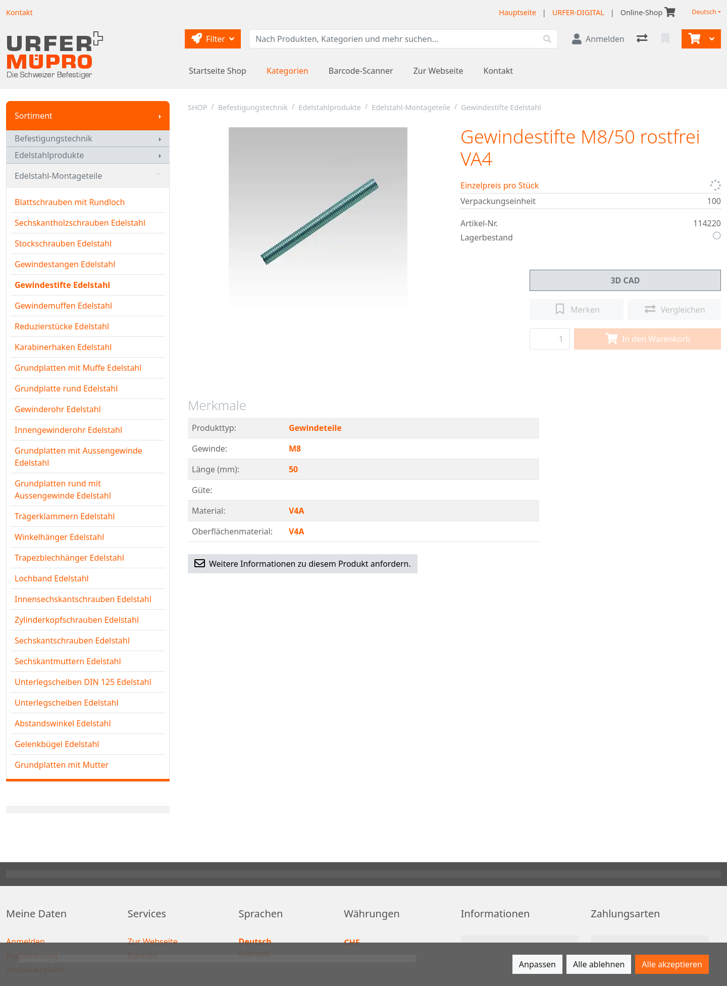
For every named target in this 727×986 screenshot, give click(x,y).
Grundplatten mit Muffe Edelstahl (78, 367)
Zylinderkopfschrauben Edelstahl (77, 619)
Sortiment (34, 115)
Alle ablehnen (599, 964)
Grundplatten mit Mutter (62, 764)
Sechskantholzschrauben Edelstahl (80, 222)
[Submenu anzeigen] (160, 116)
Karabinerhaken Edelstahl (63, 347)
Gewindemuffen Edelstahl (63, 305)
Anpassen (537, 964)
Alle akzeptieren (672, 964)
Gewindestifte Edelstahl (62, 284)
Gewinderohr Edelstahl (58, 409)
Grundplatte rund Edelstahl (66, 388)
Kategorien (287, 70)
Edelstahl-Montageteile (88, 176)
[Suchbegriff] (393, 38)
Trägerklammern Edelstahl (65, 516)
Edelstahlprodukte (49, 155)
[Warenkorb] (693, 38)
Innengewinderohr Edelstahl (68, 429)
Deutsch (704, 12)
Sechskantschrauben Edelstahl (72, 640)
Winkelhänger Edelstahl (59, 537)
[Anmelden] (598, 39)
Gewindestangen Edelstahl (65, 264)
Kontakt (498, 70)
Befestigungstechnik (53, 138)
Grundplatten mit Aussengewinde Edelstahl (78, 456)
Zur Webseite (438, 70)
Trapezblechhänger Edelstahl (69, 557)
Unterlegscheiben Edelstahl (67, 702)
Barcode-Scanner (361, 70)
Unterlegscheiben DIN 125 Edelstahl (83, 681)
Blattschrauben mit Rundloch (70, 202)
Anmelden (25, 941)
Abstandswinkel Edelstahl (63, 723)
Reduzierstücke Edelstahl (62, 326)
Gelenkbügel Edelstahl (57, 744)
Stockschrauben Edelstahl (63, 243)
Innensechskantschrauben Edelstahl (83, 599)
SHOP (197, 107)
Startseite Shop (217, 70)
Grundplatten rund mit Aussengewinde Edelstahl (63, 489)
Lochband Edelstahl (52, 578)
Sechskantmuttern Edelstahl (68, 661)
